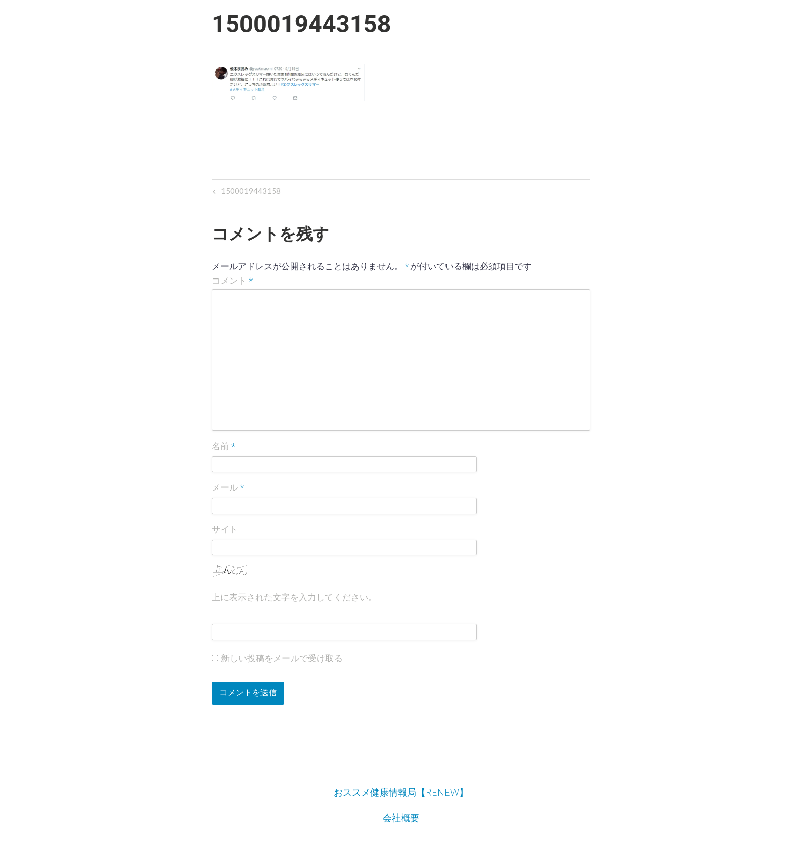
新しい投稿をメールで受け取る (282, 658)
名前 (224, 446)
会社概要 (401, 817)
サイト (225, 529)
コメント (232, 281)
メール (228, 488)
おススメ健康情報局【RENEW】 (401, 792)
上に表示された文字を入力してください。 (294, 597)
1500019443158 (250, 191)
